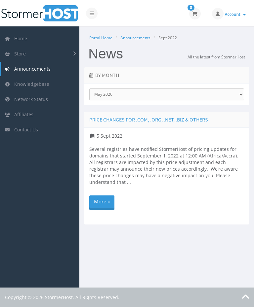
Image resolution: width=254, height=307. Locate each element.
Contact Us (21, 129)
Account (235, 14)
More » (102, 201)
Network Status (26, 99)
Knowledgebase (27, 84)
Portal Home (100, 38)
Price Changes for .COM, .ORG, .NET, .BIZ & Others (148, 119)
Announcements (28, 69)
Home (16, 38)
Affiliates (19, 114)
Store (15, 54)
